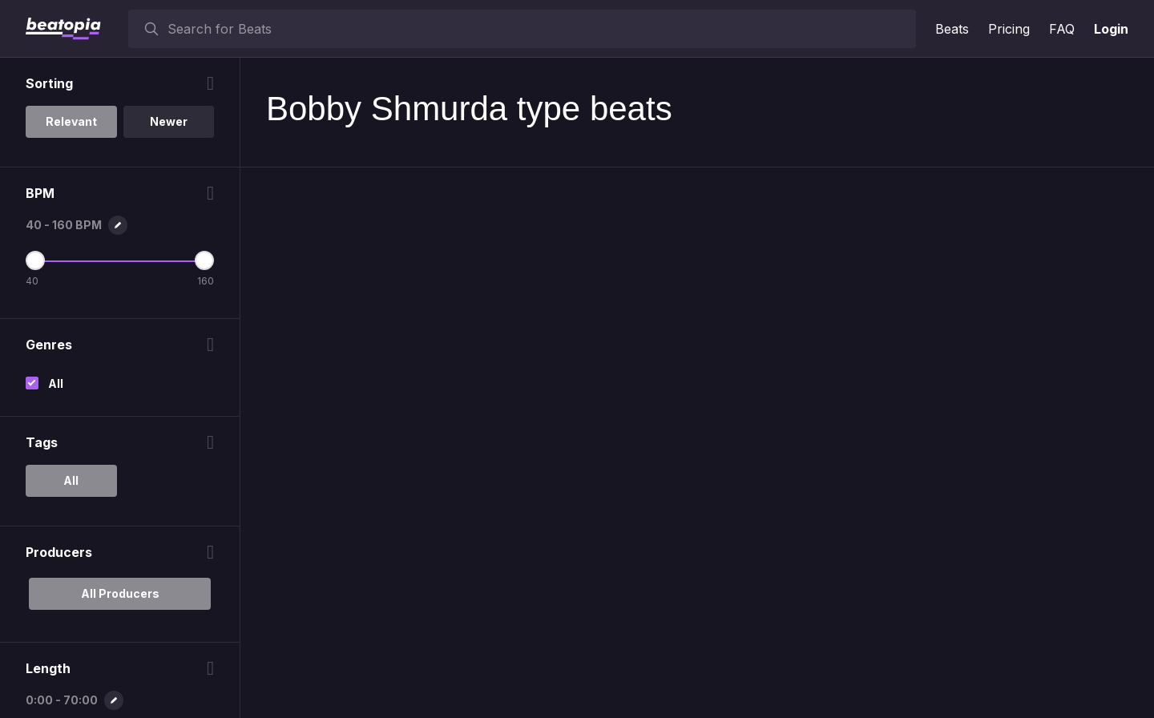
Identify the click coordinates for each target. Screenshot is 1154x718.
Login (1111, 29)
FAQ (1062, 29)
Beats (952, 29)
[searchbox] (538, 28)
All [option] (71, 480)
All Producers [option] (120, 593)
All (55, 383)
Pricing (1009, 29)
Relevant (71, 121)
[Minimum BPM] (35, 260)
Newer (169, 121)
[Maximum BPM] (204, 260)
